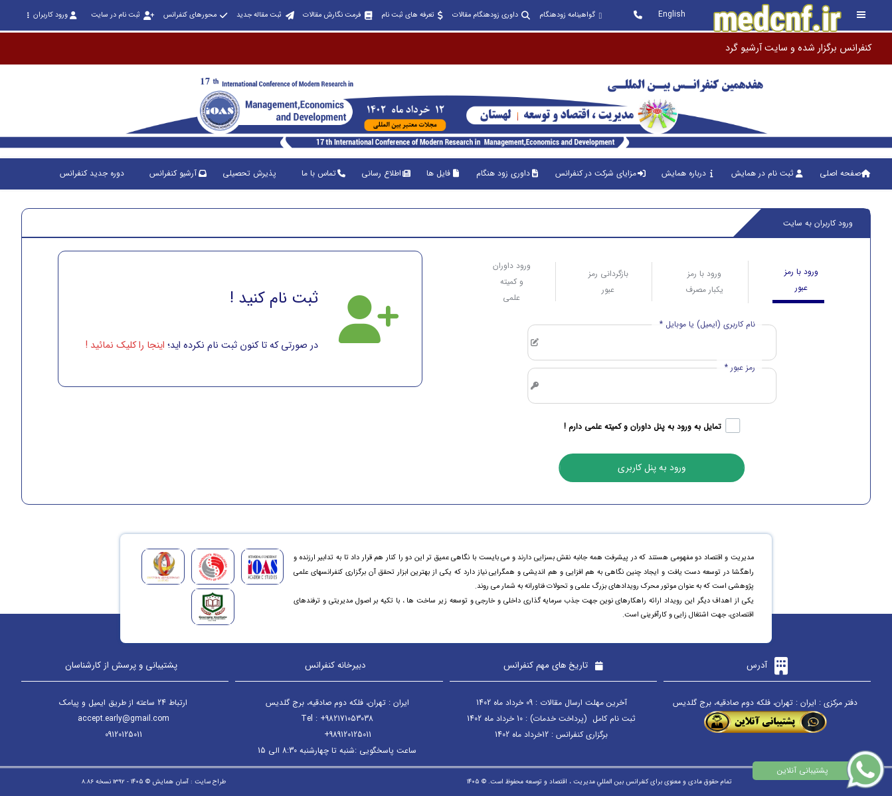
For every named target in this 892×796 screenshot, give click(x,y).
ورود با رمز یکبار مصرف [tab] (704, 281)
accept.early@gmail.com (123, 718)
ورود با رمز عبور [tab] (801, 279)
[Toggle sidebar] (861, 15)
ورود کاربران (51, 15)
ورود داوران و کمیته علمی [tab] (512, 281)
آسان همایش (170, 782)
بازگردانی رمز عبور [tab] (608, 281)
